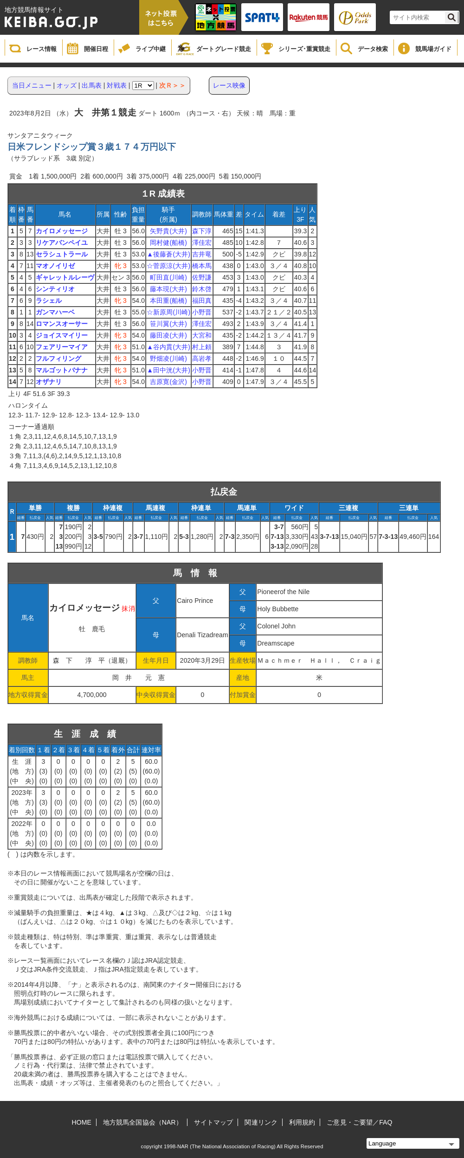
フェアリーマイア (62, 347)
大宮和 (202, 335)
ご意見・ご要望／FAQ (359, 1122)
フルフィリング (59, 358)
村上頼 (202, 347)
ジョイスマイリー (62, 335)
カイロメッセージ (62, 231)
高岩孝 (202, 358)
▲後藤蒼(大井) (168, 254)
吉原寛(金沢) (168, 381)
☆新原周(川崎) (168, 312)
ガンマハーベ (55, 312)
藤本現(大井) (168, 289)
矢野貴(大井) (168, 231)
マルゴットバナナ (62, 370)
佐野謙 (202, 277)
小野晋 (202, 312)
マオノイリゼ (55, 265)
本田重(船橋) (168, 300)
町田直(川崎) (168, 277)
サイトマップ (213, 1122)
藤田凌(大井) (168, 335)
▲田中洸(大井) (168, 370)
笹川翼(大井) (168, 323)
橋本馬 (202, 265)
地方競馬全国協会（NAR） (142, 1122)
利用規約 (302, 1122)
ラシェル (49, 300)
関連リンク (261, 1122)
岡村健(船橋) (168, 242)
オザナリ (49, 381)
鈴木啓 (202, 289)
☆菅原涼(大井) (168, 265)
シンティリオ (55, 289)
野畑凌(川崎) (168, 358)
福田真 (202, 300)
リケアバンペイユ (62, 242)
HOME (81, 1122)
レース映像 (229, 85)
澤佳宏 (202, 242)
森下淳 (202, 231)
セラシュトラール (62, 254)
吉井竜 (202, 254)
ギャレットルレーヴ (65, 277)
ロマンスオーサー (62, 323)
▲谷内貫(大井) (168, 347)
